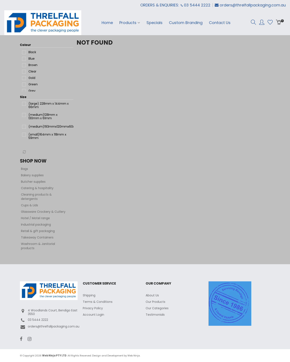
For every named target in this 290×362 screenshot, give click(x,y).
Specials (154, 22)
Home (107, 22)
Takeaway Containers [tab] (37, 237)
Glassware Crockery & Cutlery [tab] (43, 212)
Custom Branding (186, 22)
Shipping (89, 295)
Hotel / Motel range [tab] (35, 218)
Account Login (93, 314)
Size (23, 97)
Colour (25, 45)
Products (127, 22)
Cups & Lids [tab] (29, 205)
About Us (152, 295)
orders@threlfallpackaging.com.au (253, 5)
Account (261, 22)
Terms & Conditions (97, 302)
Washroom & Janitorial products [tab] (38, 246)
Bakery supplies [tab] (32, 175)
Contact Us (220, 22)
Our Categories (157, 308)
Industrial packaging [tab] (36, 224)
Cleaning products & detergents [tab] (36, 196)
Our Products (155, 302)
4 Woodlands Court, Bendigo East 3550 (48, 312)
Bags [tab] (24, 169)
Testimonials (155, 314)
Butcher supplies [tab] (33, 181)
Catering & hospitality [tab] (37, 188)
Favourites (270, 22)
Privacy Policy (93, 308)
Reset (24, 152)
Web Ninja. (133, 355)
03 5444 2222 (34, 320)
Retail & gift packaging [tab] (38, 231)
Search (253, 22)
